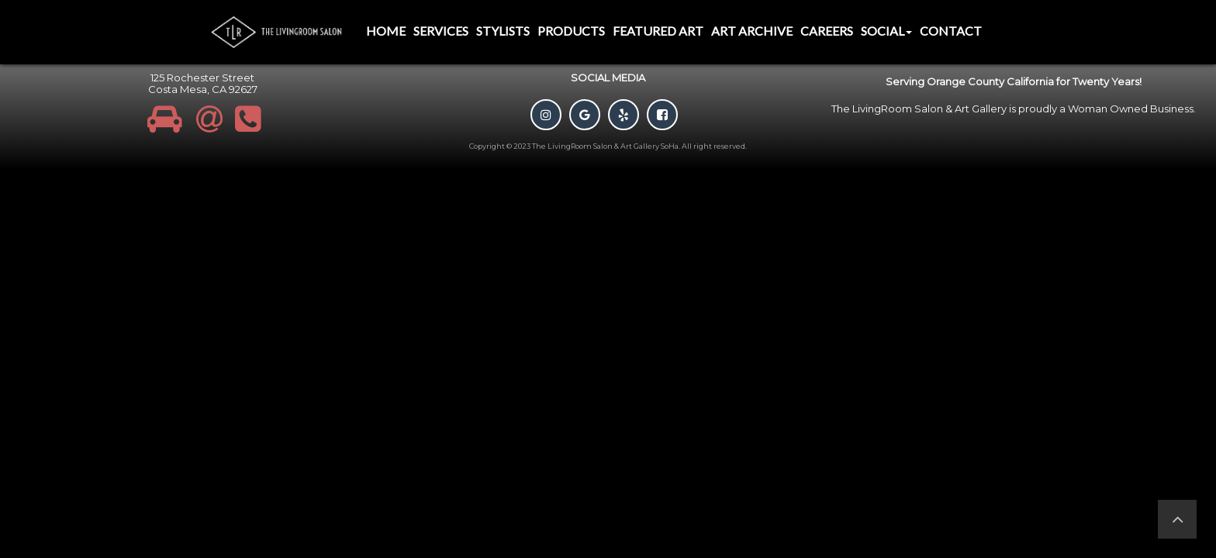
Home (386, 30)
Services (440, 30)
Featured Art (658, 30)
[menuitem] (385, 32)
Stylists (503, 30)
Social (886, 30)
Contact (951, 30)
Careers (826, 30)
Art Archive (752, 30)
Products (571, 30)
